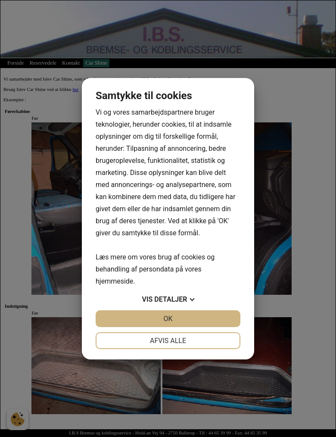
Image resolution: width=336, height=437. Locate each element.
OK (167, 319)
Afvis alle (168, 341)
